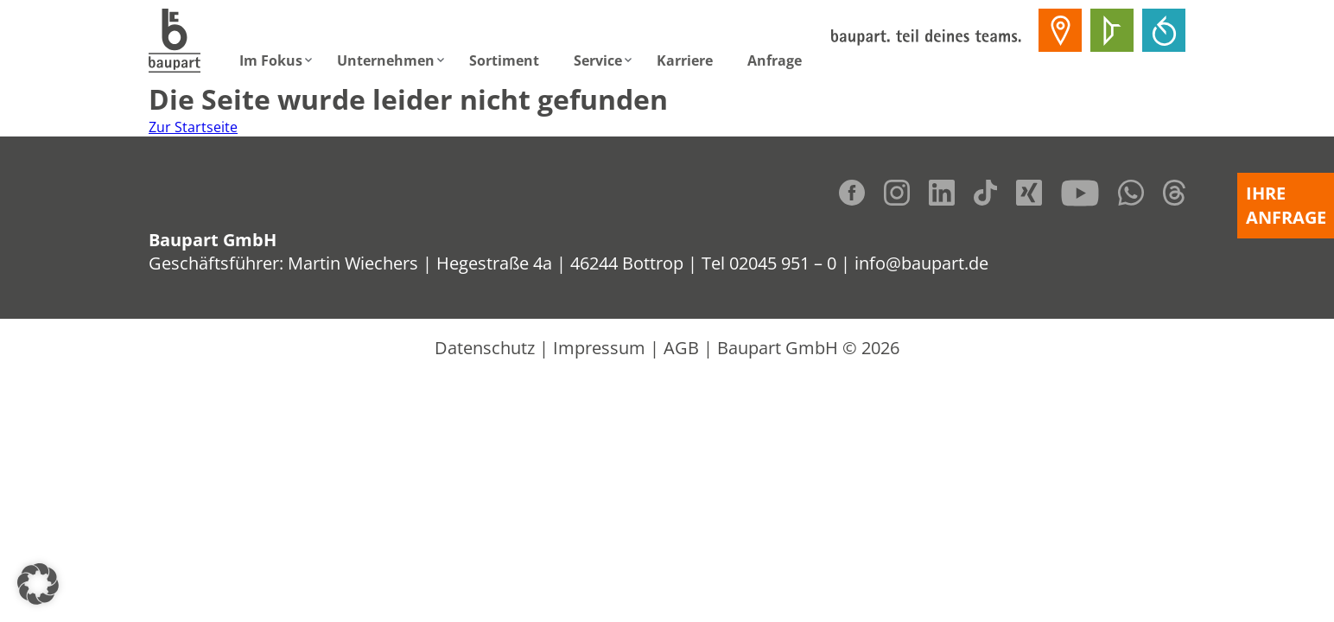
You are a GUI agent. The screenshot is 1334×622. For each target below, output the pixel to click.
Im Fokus (270, 60)
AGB (681, 347)
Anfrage (774, 60)
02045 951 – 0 (782, 263)
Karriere (685, 60)
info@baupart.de (921, 263)
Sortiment (504, 60)
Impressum (599, 347)
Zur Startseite (193, 126)
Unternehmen (386, 60)
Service (598, 60)
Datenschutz (485, 347)
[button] (38, 584)
